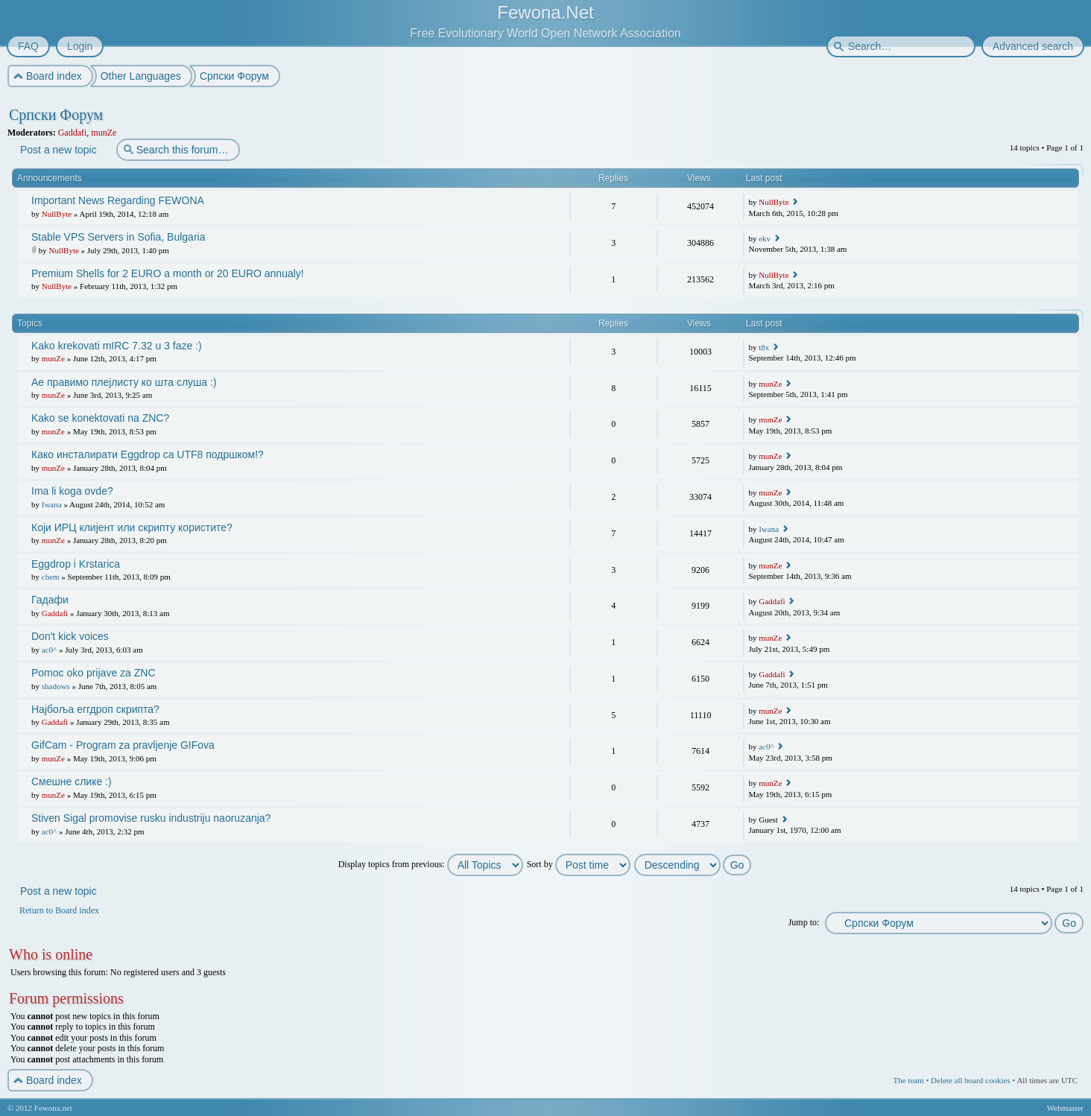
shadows (56, 686)
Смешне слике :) (71, 781)
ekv (765, 238)
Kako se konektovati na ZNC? (100, 418)
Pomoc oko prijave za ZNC (93, 673)
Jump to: (804, 922)
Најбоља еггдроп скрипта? (95, 709)
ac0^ (49, 649)
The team (908, 1080)
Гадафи (50, 600)
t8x (764, 347)
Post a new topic (58, 150)
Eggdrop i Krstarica (75, 564)
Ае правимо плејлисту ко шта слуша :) (124, 382)
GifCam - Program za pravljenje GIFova (123, 745)
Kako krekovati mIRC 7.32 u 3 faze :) (116, 346)
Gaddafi (72, 132)
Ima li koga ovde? (72, 491)
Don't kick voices (70, 636)
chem (51, 576)
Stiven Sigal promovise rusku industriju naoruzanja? (151, 818)
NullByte (57, 213)
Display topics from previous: (430, 864)
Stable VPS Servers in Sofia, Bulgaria (118, 237)
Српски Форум (56, 115)
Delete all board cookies (971, 1080)
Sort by (578, 864)
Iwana (52, 504)
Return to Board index (59, 910)
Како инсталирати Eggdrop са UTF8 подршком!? (147, 454)
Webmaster (1065, 1107)
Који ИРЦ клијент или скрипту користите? (132, 527)
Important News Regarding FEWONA (117, 200)
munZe (103, 132)
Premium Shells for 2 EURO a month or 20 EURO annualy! (167, 273)
